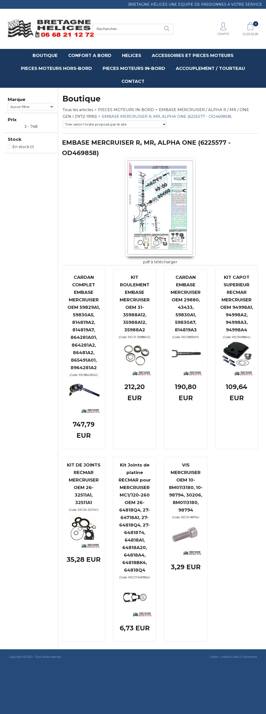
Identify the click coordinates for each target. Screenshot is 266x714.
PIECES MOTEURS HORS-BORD (56, 68)
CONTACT (133, 81)
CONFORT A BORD (89, 55)
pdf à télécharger (160, 261)
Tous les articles (78, 109)
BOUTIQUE (45, 55)
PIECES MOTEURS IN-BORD (134, 68)
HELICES (131, 55)
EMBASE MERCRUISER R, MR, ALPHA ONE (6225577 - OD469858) (167, 116)
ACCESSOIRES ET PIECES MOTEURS (192, 55)
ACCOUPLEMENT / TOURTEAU (210, 68)
